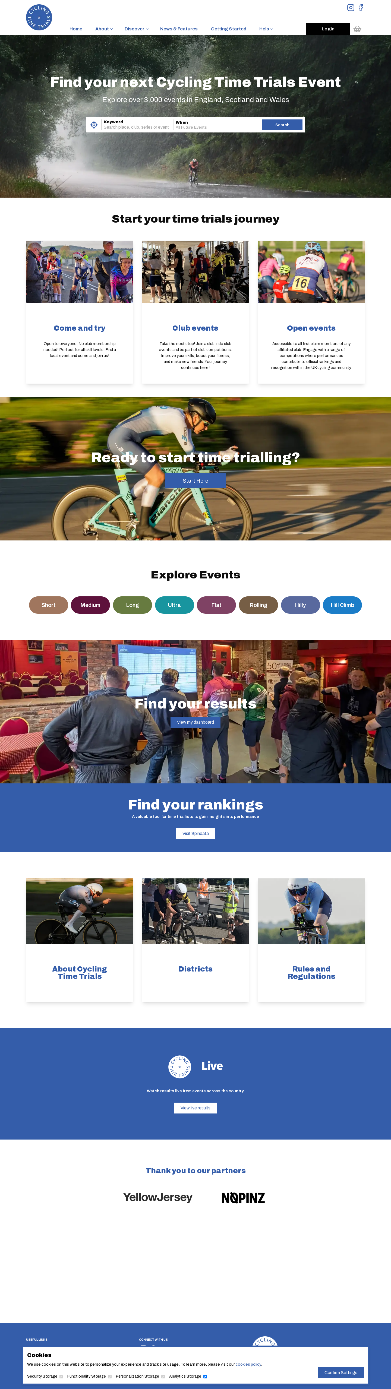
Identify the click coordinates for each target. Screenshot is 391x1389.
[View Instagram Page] (350, 7)
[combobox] (130, 127)
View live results (195, 1108)
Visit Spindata (195, 833)
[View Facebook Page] (360, 7)
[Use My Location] (94, 124)
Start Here (195, 481)
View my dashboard (195, 722)
